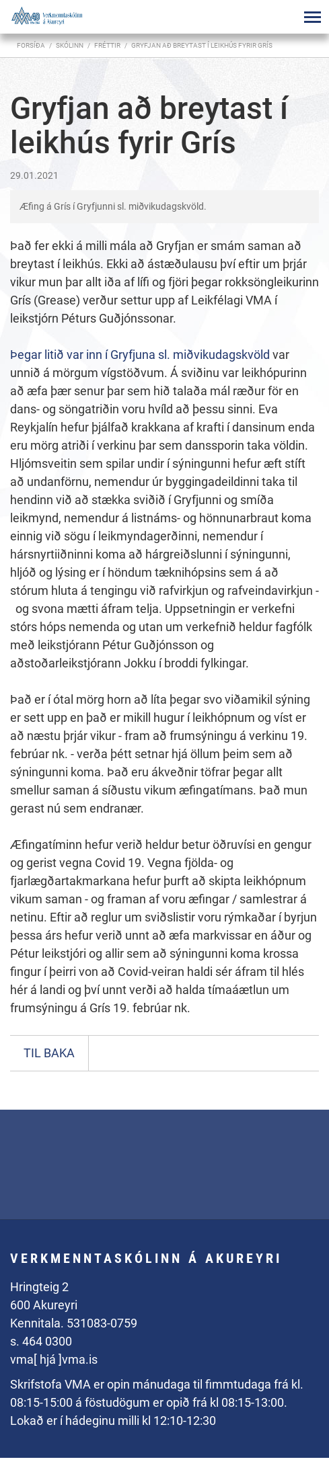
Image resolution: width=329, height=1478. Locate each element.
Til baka (49, 1053)
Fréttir (107, 45)
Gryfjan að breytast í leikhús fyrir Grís (201, 45)
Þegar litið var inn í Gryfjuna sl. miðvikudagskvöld (141, 354)
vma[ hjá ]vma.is (54, 1359)
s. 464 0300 (41, 1341)
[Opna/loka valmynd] (312, 17)
